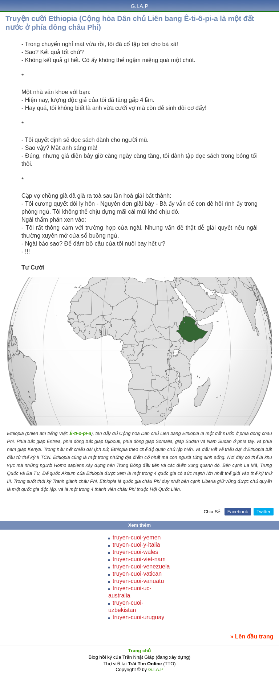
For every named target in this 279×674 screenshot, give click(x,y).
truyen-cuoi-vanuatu (138, 581)
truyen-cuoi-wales (135, 552)
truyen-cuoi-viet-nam (139, 559)
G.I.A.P (139, 6)
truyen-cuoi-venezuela (141, 566)
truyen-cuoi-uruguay (138, 617)
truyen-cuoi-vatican (137, 574)
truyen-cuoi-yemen (137, 537)
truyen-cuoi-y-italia (136, 545)
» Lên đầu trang (251, 636)
